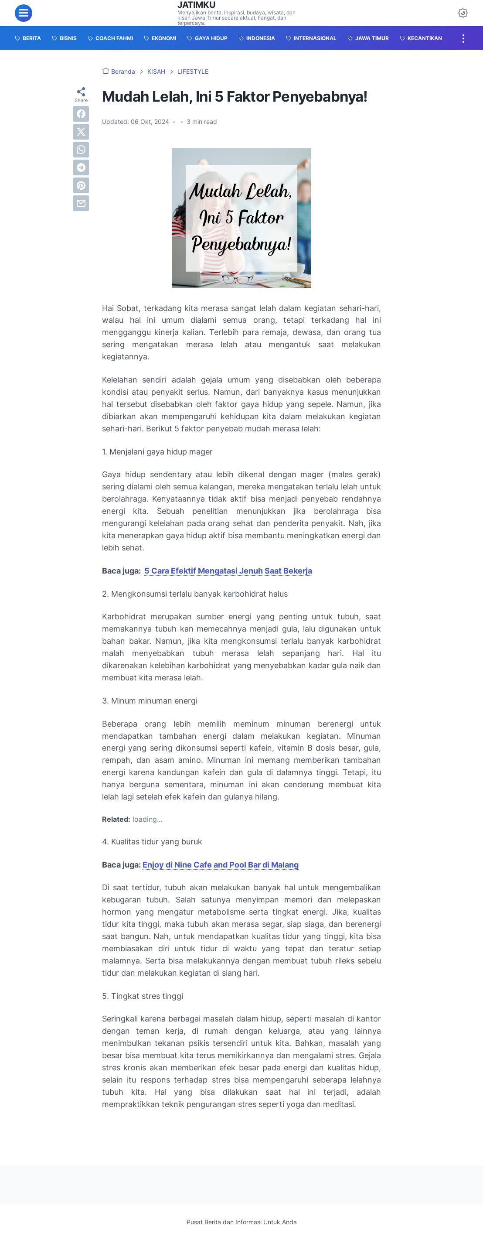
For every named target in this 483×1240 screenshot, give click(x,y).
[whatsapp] (81, 149)
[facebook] (81, 114)
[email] (81, 203)
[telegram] (81, 167)
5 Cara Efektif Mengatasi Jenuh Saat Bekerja (228, 570)
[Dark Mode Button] (463, 13)
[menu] (23, 13)
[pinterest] (81, 185)
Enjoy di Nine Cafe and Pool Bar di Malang (221, 864)
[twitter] (81, 132)
